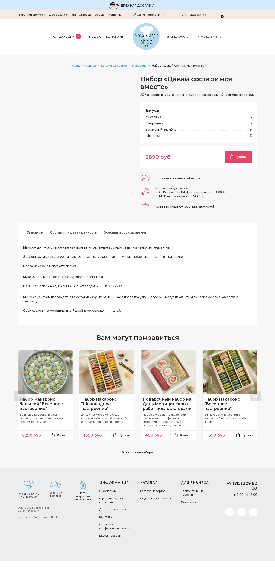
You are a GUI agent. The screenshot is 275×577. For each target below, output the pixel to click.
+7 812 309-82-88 (191, 15)
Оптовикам (189, 518)
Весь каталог (207, 37)
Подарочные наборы (106, 36)
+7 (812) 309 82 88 (242, 502)
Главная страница (81, 66)
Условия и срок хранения (125, 234)
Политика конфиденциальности (114, 542)
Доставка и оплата (62, 15)
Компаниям (176, 37)
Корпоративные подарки (192, 509)
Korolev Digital (50, 533)
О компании (107, 507)
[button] (19, 403)
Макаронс (141, 66)
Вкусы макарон (110, 551)
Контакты (114, 15)
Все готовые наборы (137, 468)
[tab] (34, 235)
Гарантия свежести (32, 15)
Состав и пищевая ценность (73, 234)
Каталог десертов (114, 66)
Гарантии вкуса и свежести (111, 516)
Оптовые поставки (92, 15)
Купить (237, 157)
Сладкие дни (64, 36)
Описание (34, 234)
